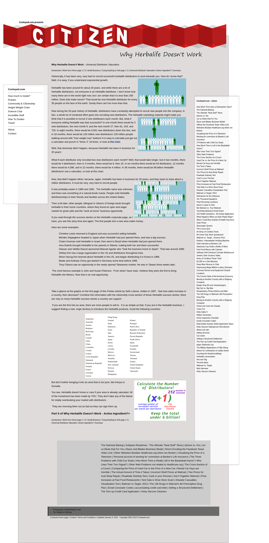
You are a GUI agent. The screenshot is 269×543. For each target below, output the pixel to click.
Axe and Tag (202, 360)
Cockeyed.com (16, 89)
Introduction (56, 70)
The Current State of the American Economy (215, 276)
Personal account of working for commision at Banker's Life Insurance (151, 456)
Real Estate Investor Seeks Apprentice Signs (215, 324)
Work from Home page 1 (73, 70)
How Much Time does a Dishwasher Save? (214, 107)
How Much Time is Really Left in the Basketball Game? (165, 460)
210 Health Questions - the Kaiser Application (215, 214)
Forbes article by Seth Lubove (123, 291)
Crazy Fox (201, 309)
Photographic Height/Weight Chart (67, 510)
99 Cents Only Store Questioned (210, 235)
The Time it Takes (204, 166)
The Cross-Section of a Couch (209, 157)
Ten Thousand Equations (207, 199)
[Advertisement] (201, 8)
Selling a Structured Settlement (209, 339)
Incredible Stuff (16, 115)
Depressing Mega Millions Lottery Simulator (214, 267)
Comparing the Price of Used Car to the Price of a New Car (143, 468)
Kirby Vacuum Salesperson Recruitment (213, 327)
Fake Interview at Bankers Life (209, 244)
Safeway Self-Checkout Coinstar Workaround (215, 253)
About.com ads (203, 330)
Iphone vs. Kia (202, 116)
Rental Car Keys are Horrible (208, 163)
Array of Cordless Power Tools (209, 258)
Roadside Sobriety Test (206, 175)
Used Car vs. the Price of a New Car (211, 160)
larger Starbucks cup (205, 345)
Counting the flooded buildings (209, 354)
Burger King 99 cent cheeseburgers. (211, 285)
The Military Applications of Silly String (212, 348)
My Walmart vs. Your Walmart (209, 208)
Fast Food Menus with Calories (209, 250)
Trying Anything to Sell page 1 (114, 70)
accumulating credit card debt (151, 487)
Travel (11, 122)
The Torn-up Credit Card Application (211, 342)
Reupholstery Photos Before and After (212, 291)
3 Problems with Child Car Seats (210, 143)
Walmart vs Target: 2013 (207, 193)
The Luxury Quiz (203, 229)
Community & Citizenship (21, 103)
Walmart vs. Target (204, 365)
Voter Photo (201, 223)
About (11, 129)
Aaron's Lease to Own (206, 205)
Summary (177, 70)
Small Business (93, 70)
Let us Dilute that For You (207, 119)
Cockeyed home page (59, 517)
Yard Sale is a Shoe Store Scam (210, 187)
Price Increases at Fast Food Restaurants (214, 184)
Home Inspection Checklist (207, 318)
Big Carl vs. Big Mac (205, 288)
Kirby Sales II (202, 312)
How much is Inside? (19, 96)
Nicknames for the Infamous (208, 196)
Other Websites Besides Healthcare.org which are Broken (145, 452)
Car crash (201, 336)
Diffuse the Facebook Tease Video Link (213, 125)
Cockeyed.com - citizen (207, 101)
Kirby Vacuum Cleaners (206, 371)
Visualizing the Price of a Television (211, 134)
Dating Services (203, 333)
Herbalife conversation (206, 357)
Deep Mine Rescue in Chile (208, 264)
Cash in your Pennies (205, 178)
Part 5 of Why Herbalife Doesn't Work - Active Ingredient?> (90, 413)
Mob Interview (202, 368)
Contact (12, 133)
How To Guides (16, 119)
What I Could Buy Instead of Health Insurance (215, 220)
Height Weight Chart (19, 107)
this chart (115, 141)
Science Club (15, 111)
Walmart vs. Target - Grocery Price (211, 238)
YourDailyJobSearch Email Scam (210, 211)
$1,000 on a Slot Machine (207, 261)
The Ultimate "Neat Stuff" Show (209, 113)
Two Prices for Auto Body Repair (210, 172)
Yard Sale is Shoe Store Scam (157, 480)
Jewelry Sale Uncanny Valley (208, 256)
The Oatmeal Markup (205, 110)
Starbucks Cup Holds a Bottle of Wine (212, 247)
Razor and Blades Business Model (211, 122)
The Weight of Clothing (62, 512)
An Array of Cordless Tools (207, 232)
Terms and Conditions (87, 517)
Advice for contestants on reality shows (213, 351)
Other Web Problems (205, 154)
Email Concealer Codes (206, 321)
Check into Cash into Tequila (208, 306)
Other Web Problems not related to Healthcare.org (156, 464)
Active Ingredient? (163, 70)
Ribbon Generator (204, 315)
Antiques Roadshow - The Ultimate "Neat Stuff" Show (154, 445)
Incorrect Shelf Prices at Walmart (210, 169)
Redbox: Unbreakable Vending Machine (213, 241)
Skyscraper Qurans (205, 226)
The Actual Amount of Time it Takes (130, 472)
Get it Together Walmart (206, 181)
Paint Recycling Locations (207, 202)
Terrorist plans (202, 363)
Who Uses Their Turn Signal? (209, 151)
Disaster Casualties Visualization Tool (212, 190)
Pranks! (12, 99)
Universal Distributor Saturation (142, 70)
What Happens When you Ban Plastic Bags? (215, 217)
